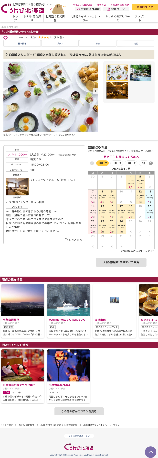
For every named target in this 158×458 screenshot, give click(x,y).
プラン (60, 43)
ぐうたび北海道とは (82, 4)
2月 (129, 163)
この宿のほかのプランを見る (79, 411)
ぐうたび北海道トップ (79, 435)
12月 (100, 163)
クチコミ (23, 37)
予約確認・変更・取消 (120, 4)
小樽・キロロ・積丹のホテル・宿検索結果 (59, 425)
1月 (115, 163)
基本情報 (22, 43)
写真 (98, 43)
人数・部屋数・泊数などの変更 (121, 262)
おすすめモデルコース (117, 18)
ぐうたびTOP (6, 425)
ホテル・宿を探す (32, 18)
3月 (143, 163)
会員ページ (116, 9)
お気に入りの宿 (88, 9)
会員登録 (101, 4)
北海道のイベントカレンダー (85, 18)
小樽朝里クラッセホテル (20, 32)
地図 (136, 43)
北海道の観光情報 (55, 18)
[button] (95, 91)
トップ (15, 18)
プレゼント (140, 18)
